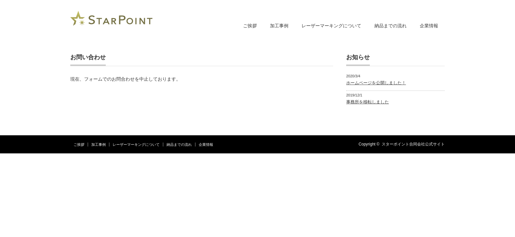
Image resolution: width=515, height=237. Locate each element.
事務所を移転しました (367, 101)
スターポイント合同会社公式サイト (413, 144)
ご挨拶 (250, 25)
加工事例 (279, 25)
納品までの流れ (390, 25)
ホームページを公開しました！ (376, 82)
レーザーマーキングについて (331, 25)
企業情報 (429, 25)
